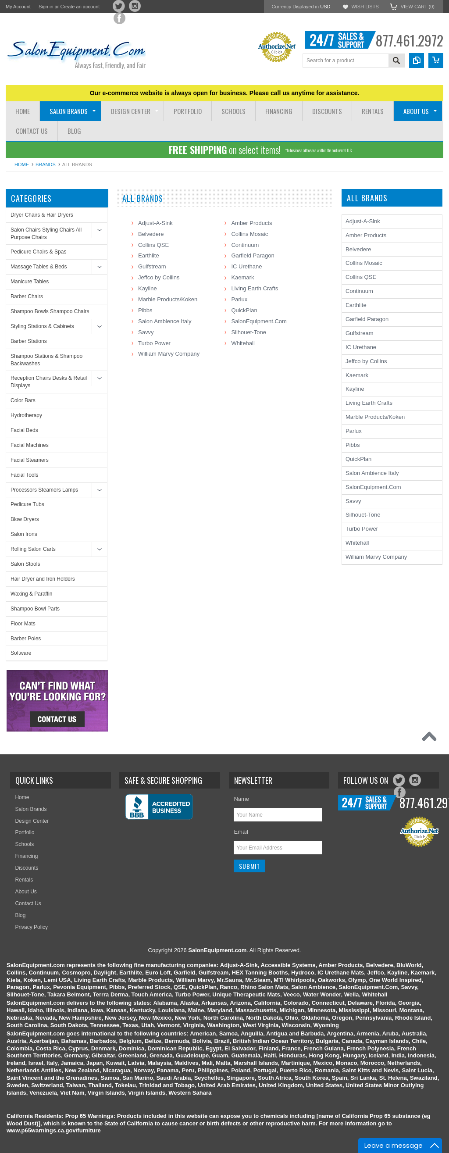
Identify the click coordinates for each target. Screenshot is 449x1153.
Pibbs (145, 310)
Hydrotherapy (26, 415)
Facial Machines (30, 445)
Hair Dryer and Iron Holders (43, 579)
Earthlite (148, 255)
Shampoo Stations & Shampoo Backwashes (46, 360)
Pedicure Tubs (27, 504)
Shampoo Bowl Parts (35, 609)
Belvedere (151, 234)
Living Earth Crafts (254, 288)
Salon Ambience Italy (164, 321)
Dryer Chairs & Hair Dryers (42, 215)
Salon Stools (25, 564)
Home (21, 164)
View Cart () (418, 6)
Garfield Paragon (252, 255)
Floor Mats (23, 624)
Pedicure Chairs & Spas (38, 252)
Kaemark (242, 277)
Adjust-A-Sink (155, 223)
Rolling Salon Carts (33, 549)
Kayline (147, 288)
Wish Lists (364, 6)
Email (241, 831)
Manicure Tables (30, 281)
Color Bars (23, 400)
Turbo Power (154, 343)
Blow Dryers (25, 519)
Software (21, 653)
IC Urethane (246, 266)
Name (241, 799)
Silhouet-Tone (248, 332)
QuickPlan (244, 310)
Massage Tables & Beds (39, 267)
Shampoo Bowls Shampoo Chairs (50, 311)
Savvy (145, 332)
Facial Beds (24, 430)
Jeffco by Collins (158, 277)
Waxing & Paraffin (31, 594)
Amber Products (251, 223)
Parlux (239, 299)
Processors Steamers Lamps (44, 490)
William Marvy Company (169, 353)
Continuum (245, 245)
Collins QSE (153, 245)
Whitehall (242, 343)
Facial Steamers (30, 460)
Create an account (80, 6)
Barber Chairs (27, 296)
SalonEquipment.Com (258, 321)
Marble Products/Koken (167, 299)
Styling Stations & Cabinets (42, 326)
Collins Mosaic (249, 234)
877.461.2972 (409, 40)
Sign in (46, 6)
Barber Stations (29, 341)
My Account (18, 6)
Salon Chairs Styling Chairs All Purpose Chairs (46, 233)
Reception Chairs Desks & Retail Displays (49, 382)
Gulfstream (152, 266)
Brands (46, 164)
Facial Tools (24, 475)
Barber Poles (26, 638)
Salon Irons (24, 534)
